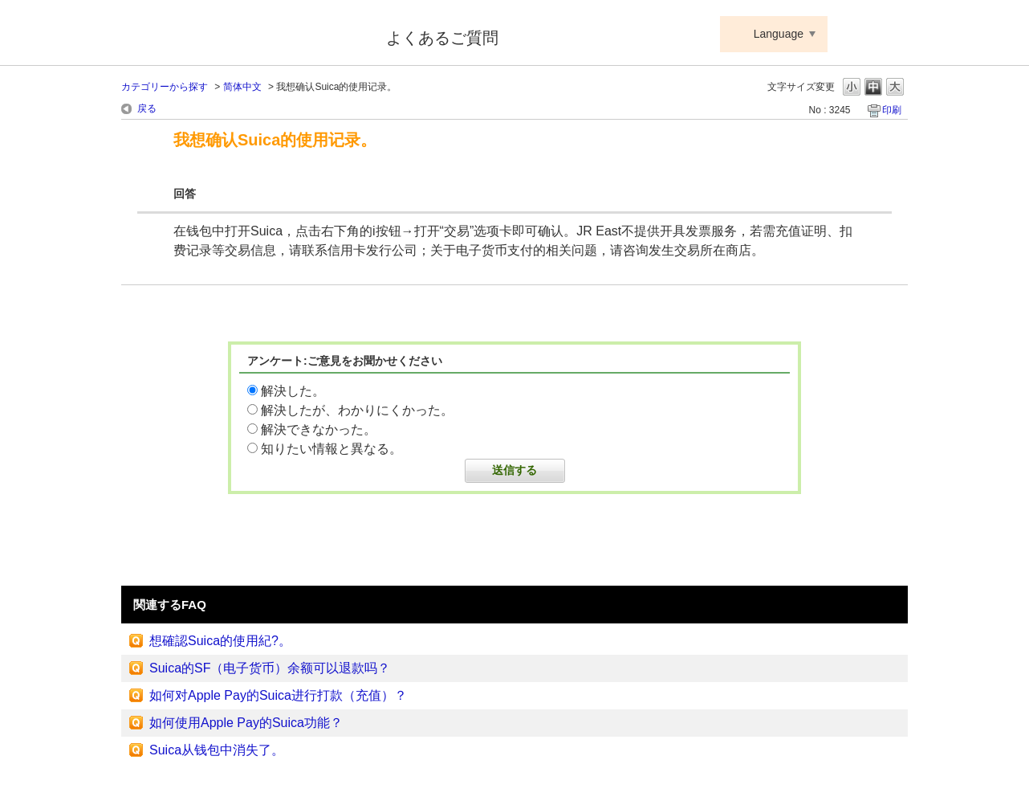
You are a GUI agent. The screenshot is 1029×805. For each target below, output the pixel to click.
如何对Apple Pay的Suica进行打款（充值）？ (278, 695)
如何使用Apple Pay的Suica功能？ (246, 722)
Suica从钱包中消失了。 (216, 750)
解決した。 (293, 391)
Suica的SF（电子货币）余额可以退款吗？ (269, 668)
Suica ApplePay (242, 34)
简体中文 (242, 86)
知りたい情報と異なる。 (331, 449)
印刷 (891, 110)
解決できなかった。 (318, 429)
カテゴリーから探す (164, 86)
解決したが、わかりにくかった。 (357, 410)
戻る (147, 108)
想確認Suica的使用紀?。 (220, 641)
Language (778, 33)
